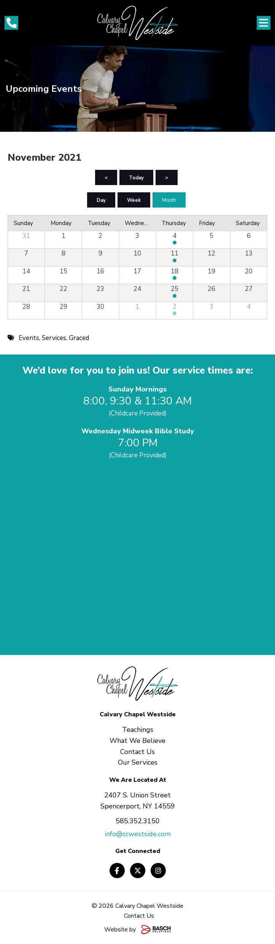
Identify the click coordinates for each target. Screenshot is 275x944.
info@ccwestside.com (138, 834)
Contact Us (139, 916)
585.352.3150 (138, 821)
